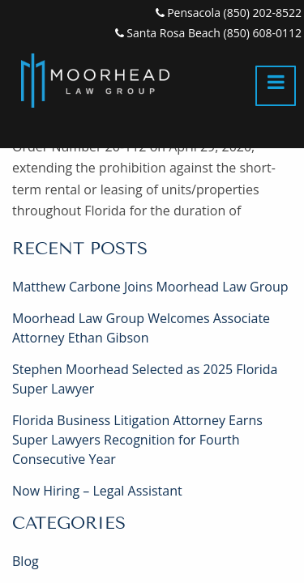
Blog (25, 561)
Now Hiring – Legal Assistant (97, 491)
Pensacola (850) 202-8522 (229, 12)
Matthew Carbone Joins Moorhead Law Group (150, 287)
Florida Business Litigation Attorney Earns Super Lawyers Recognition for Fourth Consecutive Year (137, 439)
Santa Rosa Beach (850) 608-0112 (208, 32)
